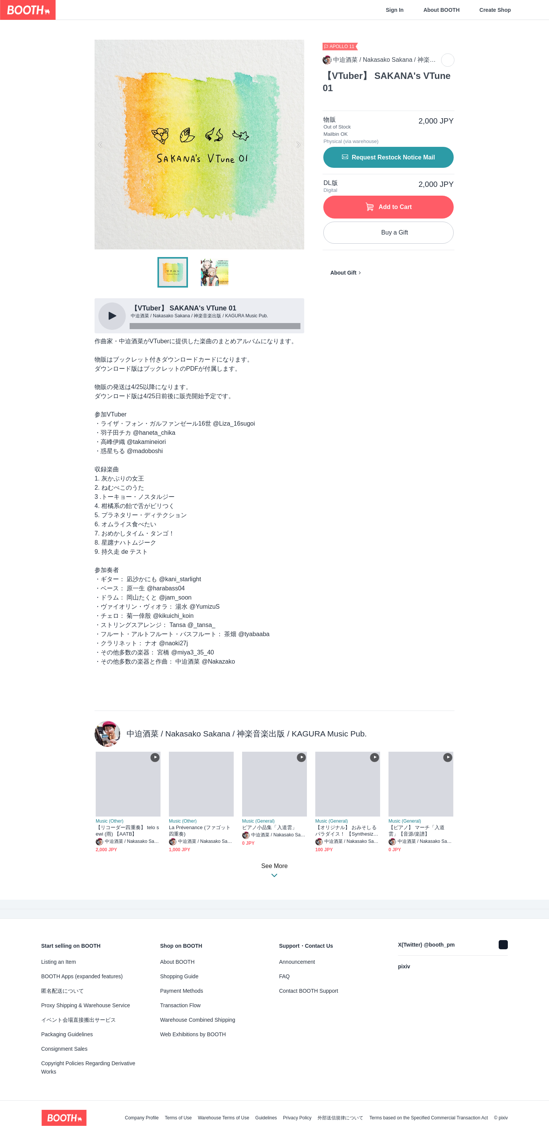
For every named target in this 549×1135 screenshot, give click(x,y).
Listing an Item (58, 962)
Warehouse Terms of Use (223, 1118)
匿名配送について (62, 991)
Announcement (297, 962)
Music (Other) (110, 821)
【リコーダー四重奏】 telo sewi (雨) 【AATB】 (127, 831)
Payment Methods (181, 991)
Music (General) (258, 821)
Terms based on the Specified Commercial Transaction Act (428, 1118)
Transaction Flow (180, 1005)
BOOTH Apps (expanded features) (82, 976)
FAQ (284, 976)
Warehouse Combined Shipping (197, 1020)
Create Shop (495, 10)
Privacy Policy (297, 1118)
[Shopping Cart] (531, 10)
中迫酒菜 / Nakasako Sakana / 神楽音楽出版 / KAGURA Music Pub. (247, 733)
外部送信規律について (340, 1118)
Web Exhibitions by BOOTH (193, 1034)
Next (298, 144)
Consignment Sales (64, 1049)
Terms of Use (178, 1118)
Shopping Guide (179, 976)
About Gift (343, 273)
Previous (101, 144)
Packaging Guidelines (67, 1034)
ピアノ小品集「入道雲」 (269, 827)
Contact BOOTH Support (308, 991)
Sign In (395, 10)
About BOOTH (442, 10)
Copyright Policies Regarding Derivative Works (88, 1067)
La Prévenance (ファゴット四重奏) (200, 831)
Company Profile (142, 1118)
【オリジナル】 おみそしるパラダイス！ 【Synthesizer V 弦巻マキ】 (346, 831)
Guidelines (266, 1118)
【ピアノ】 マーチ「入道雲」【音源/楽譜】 (416, 831)
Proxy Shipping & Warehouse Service (85, 1005)
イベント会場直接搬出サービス (78, 1020)
